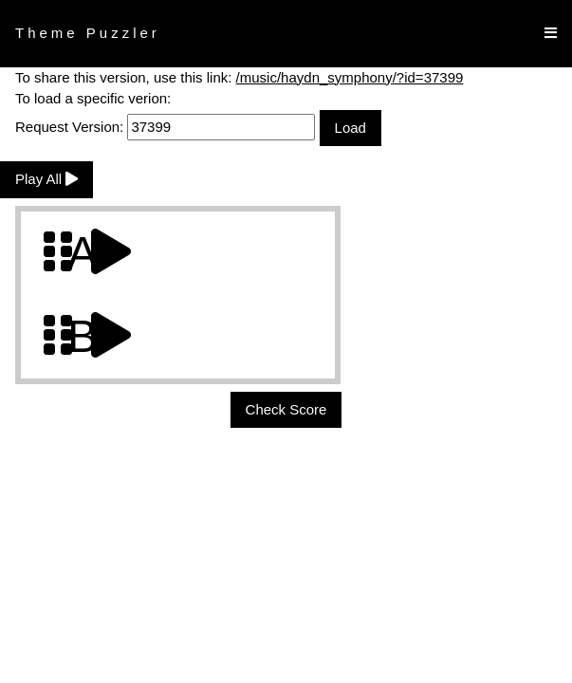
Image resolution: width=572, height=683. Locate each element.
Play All (46, 179)
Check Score (286, 409)
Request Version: (165, 127)
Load (350, 128)
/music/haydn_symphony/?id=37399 (350, 77)
